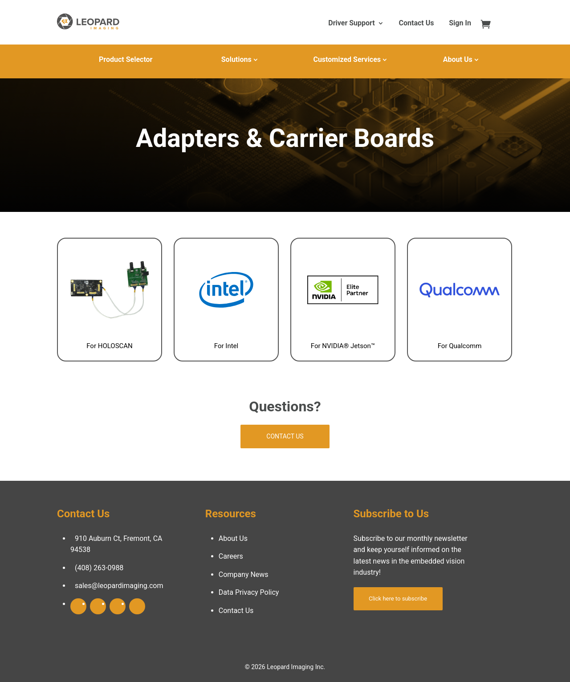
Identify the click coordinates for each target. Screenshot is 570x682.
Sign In (460, 23)
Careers (231, 556)
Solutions (236, 59)
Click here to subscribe (398, 598)
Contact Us (416, 23)
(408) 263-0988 (99, 568)
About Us (457, 59)
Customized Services (347, 59)
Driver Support (351, 23)
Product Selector (125, 59)
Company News (244, 574)
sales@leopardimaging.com (119, 585)
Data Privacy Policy (249, 592)
